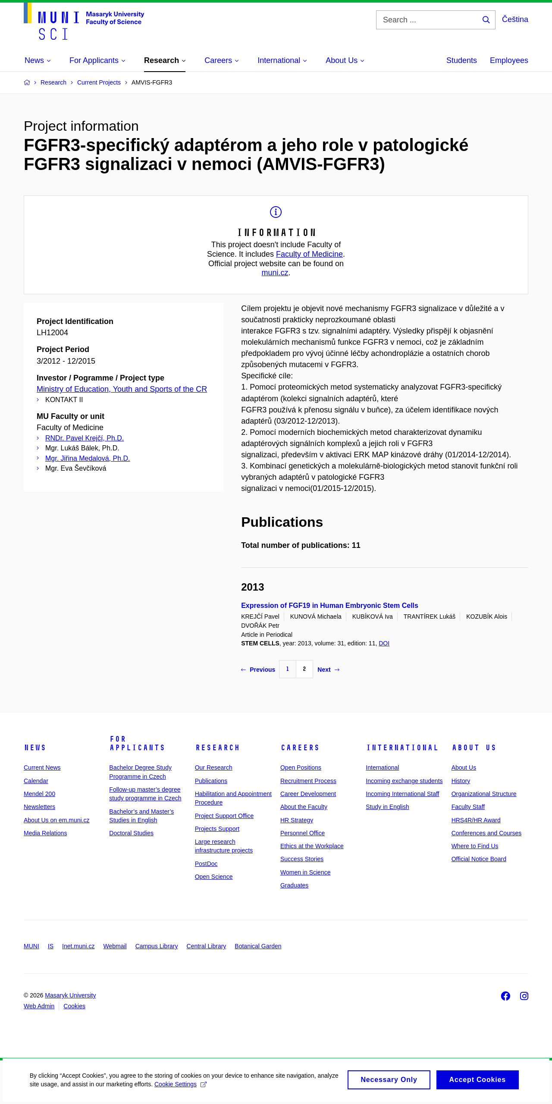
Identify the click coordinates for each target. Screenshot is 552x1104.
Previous (258, 669)
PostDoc (206, 863)
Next (328, 669)
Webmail (115, 946)
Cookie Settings (203, 1088)
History (461, 780)
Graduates (294, 885)
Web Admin (39, 1006)
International (402, 747)
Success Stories (301, 859)
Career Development (308, 793)
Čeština (515, 19)
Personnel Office (302, 833)
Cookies (74, 1006)
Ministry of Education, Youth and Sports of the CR (122, 389)
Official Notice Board (479, 859)
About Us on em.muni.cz (57, 820)
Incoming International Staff (402, 793)
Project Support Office (224, 815)
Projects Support (217, 828)
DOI (384, 643)
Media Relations (45, 833)
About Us (474, 747)
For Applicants (137, 743)
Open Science (214, 876)
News (35, 747)
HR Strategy (296, 820)
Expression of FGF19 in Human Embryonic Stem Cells (329, 605)
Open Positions (300, 767)
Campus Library (156, 946)
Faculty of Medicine (309, 254)
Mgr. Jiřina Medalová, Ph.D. (87, 458)
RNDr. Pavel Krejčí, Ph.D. (84, 438)
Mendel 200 (39, 793)
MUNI (31, 946)
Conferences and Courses (487, 833)
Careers (300, 747)
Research (217, 747)
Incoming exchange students (404, 780)
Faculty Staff (468, 806)
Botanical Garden (258, 946)
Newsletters (39, 806)
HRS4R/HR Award (476, 820)
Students (461, 60)
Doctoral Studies (131, 833)
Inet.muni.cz (78, 946)
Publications (211, 780)
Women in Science (305, 872)
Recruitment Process (308, 780)
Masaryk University (70, 995)
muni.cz (274, 272)
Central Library (206, 946)
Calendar (36, 780)
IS (50, 946)
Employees (509, 60)
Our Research (213, 767)
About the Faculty (303, 806)
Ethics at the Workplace (312, 846)
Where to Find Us (475, 846)
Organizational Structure (484, 793)
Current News (42, 767)
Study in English (387, 806)
